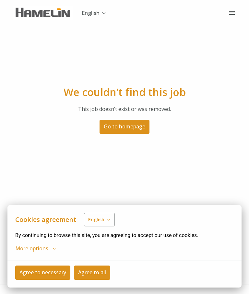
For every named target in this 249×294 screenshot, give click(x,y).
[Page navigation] (232, 12)
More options (35, 248)
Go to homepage (124, 126)
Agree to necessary (42, 272)
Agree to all (92, 272)
